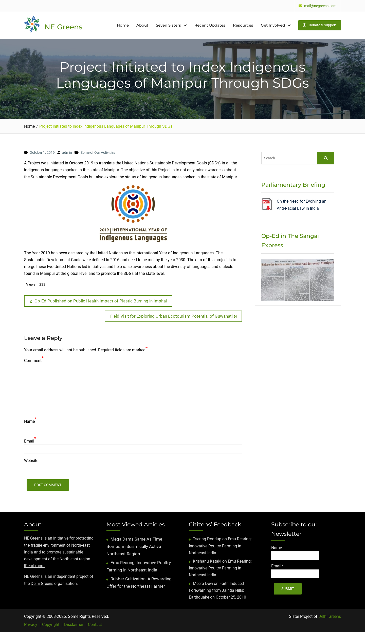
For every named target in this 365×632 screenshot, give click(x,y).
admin (67, 152)
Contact (95, 625)
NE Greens (63, 27)
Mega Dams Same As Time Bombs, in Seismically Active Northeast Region (134, 546)
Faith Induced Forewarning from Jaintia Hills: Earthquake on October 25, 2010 (217, 590)
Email (29, 441)
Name (29, 421)
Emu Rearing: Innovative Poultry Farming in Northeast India (220, 546)
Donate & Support (320, 25)
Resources (243, 25)
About (142, 25)
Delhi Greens (42, 583)
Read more (34, 565)
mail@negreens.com (320, 6)
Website (31, 460)
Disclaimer (73, 625)
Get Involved (273, 25)
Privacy (30, 625)
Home (123, 25)
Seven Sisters (168, 25)
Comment (33, 360)
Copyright (50, 625)
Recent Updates (209, 25)
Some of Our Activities (98, 152)
